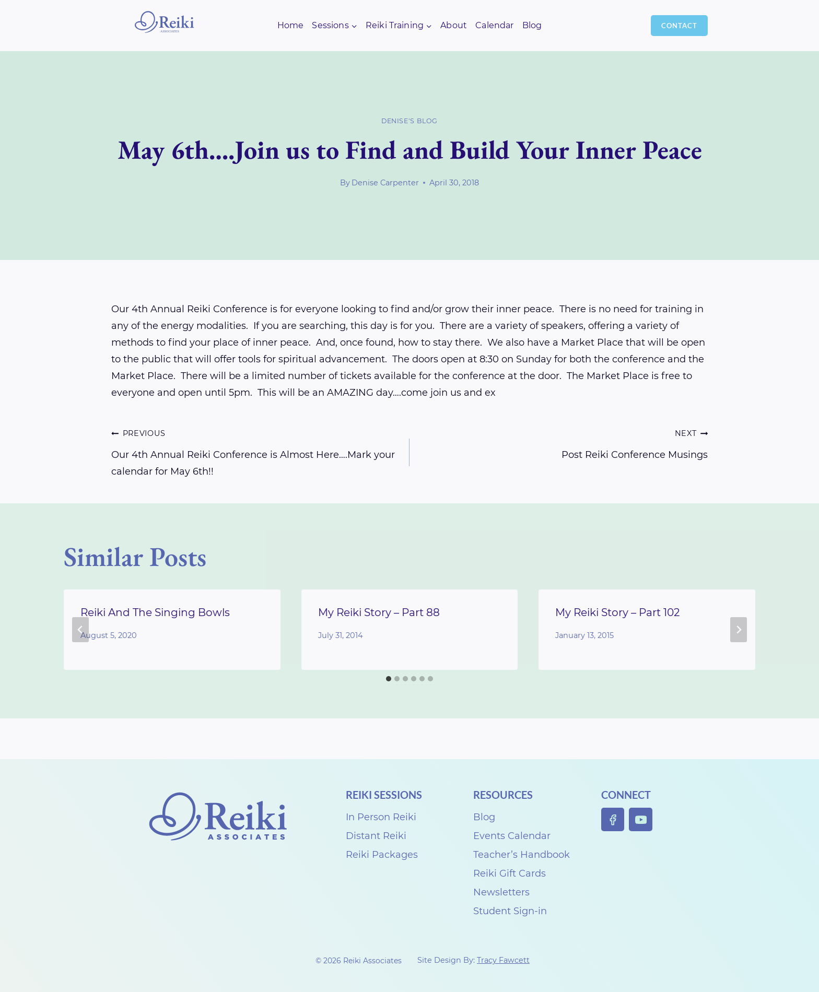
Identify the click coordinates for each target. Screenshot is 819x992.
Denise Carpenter (385, 182)
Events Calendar (512, 836)
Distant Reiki (376, 836)
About (453, 25)
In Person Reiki (381, 817)
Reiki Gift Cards (509, 873)
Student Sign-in (510, 911)
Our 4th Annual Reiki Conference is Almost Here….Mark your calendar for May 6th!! (255, 450)
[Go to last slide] (80, 629)
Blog (532, 25)
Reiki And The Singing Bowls (155, 612)
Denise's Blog (409, 121)
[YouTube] (640, 819)
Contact (679, 25)
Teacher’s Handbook (521, 854)
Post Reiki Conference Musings (563, 442)
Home (290, 25)
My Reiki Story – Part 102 (617, 612)
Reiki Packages (382, 854)
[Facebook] (613, 819)
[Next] (738, 629)
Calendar (494, 25)
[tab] (388, 678)
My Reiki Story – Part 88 (379, 612)
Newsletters (501, 892)
